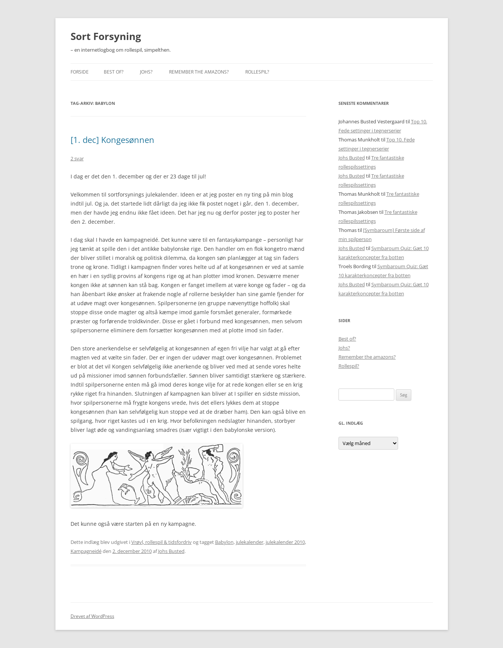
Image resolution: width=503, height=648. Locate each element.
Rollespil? (257, 72)
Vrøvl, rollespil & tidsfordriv (161, 542)
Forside (80, 72)
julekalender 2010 (285, 542)
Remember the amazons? (199, 72)
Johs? (146, 72)
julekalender (249, 542)
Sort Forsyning (106, 36)
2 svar (77, 158)
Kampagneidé (86, 551)
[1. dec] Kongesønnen (112, 139)
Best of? (113, 72)
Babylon (224, 542)
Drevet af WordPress (92, 616)
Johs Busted (171, 551)
